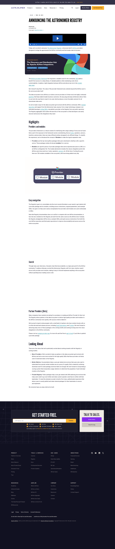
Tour (12, 475)
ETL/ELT (53, 462)
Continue (71, 420)
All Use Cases (54, 471)
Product (31, 8)
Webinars (13, 495)
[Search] (72, 8)
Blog (31, 15)
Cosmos (33, 455)
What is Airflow (35, 486)
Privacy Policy (39, 428)
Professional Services (36, 465)
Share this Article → (38, 30)
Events (13, 498)
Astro (12, 459)
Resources (53, 8)
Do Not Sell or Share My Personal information (21, 516)
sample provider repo (44, 333)
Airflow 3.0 (33, 492)
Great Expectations (61, 325)
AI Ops (52, 455)
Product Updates (35, 468)
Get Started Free (97, 8)
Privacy (17, 512)
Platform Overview (16, 455)
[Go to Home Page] (18, 8)
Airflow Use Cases (35, 498)
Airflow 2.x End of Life (36, 501)
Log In (77, 8)
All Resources (14, 505)
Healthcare (73, 468)
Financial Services (75, 455)
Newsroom (53, 492)
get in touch (70, 333)
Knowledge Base (75, 486)
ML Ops (53, 465)
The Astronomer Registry (54, 48)
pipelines (31, 97)
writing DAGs (44, 109)
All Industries (74, 471)
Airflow (75, 48)
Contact (53, 498)
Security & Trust (15, 468)
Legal (12, 512)
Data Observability (55, 459)
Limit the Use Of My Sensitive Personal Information (45, 516)
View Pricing (91, 425)
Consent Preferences (35, 512)
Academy (13, 486)
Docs (46, 8)
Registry (33, 459)
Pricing (62, 8)
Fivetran (71, 325)
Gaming (73, 459)
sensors (61, 151)
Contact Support (75, 492)
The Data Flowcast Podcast (18, 501)
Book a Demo (85, 8)
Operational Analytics (56, 468)
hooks (72, 133)
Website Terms (46, 428)
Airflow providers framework (39, 78)
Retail (72, 462)
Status (72, 489)
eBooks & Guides (15, 489)
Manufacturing (74, 465)
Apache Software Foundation (47, 520)
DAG (77, 78)
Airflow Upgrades (35, 495)
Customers (39, 8)
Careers (53, 495)
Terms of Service (25, 512)
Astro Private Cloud (16, 465)
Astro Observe (14, 462)
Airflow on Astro (35, 489)
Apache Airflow (14, 520)
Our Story (53, 486)
